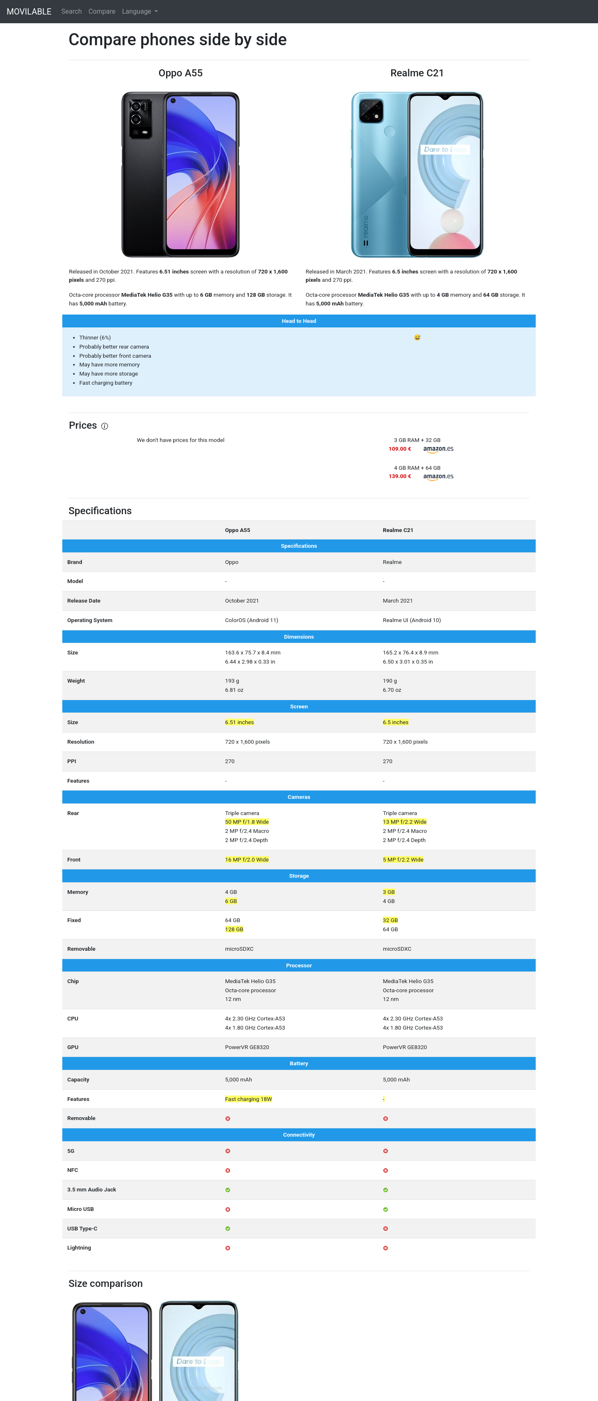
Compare (101, 11)
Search (71, 11)
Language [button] (137, 11)
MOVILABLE (29, 12)
